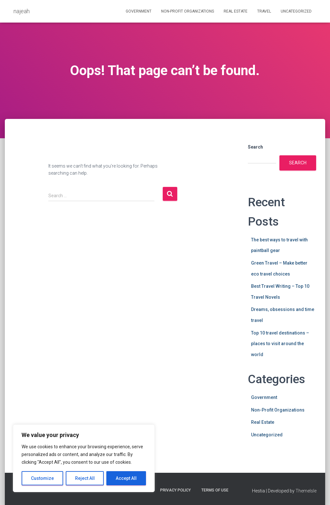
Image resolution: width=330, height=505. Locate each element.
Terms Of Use (214, 490)
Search (255, 147)
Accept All (126, 478)
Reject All (85, 478)
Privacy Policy (175, 490)
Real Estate (236, 11)
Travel (264, 11)
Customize (42, 478)
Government (138, 11)
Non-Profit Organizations (187, 11)
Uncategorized (296, 11)
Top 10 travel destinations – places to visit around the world (280, 343)
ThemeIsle (306, 490)
